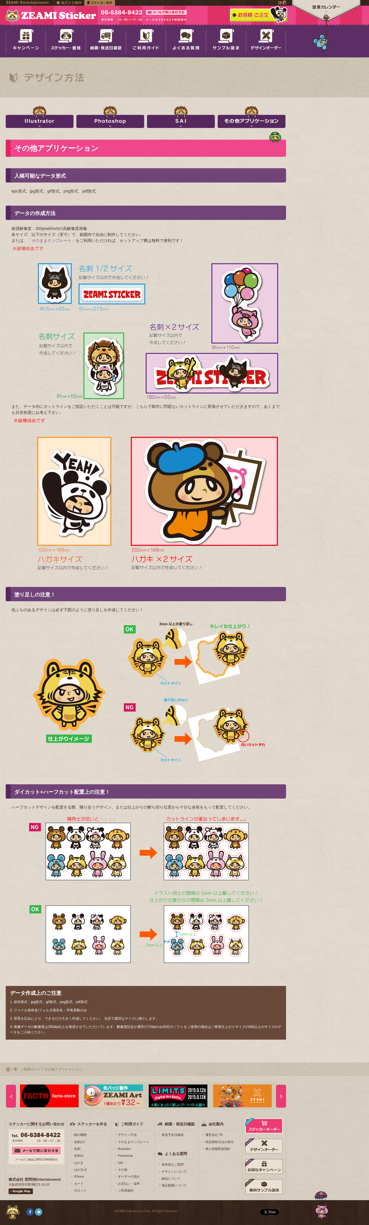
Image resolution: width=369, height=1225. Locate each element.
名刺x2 (79, 1155)
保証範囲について (174, 1185)
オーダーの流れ (129, 1176)
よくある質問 (176, 1154)
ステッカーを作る (92, 1124)
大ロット (80, 1190)
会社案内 (216, 1124)
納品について (171, 1178)
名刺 (77, 1148)
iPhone (79, 1176)
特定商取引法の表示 (219, 1142)
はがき (79, 1162)
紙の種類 (80, 1134)
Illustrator (124, 1148)
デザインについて (174, 1171)
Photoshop (125, 1155)
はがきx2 (80, 1169)
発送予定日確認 (173, 1134)
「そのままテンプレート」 (51, 240)
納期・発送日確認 (180, 1124)
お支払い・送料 (129, 1183)
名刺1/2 (79, 1142)
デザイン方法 (127, 1134)
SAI (120, 1162)
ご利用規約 (126, 1190)
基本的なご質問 (173, 1164)
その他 (122, 1169)
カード (79, 1183)
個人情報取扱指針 (218, 1148)
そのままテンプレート (133, 1142)
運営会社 (211, 1134)
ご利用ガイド (30, 1069)
